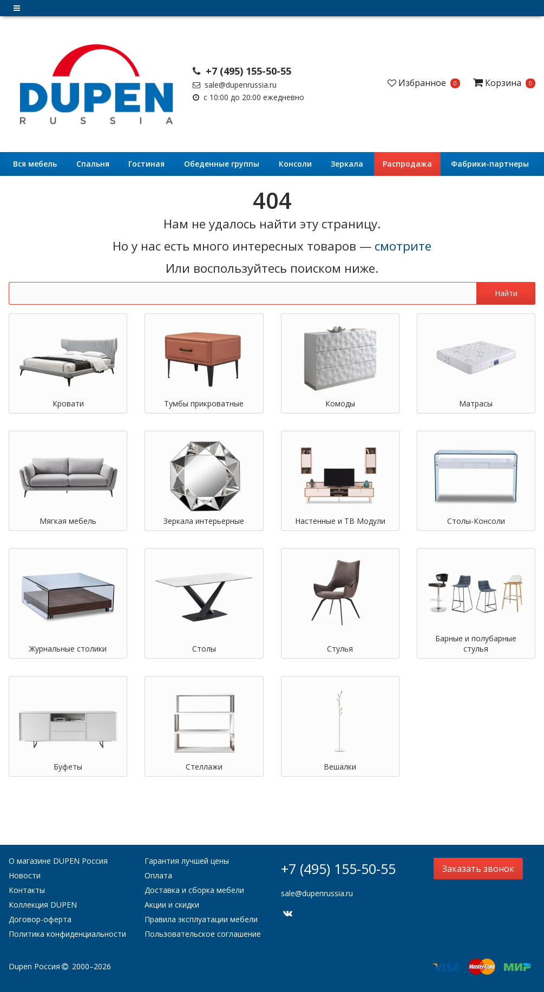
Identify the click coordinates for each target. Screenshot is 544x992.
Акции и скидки (172, 904)
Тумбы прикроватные (204, 403)
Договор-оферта (40, 919)
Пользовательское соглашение (203, 934)
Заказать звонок (478, 869)
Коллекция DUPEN (43, 904)
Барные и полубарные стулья (475, 643)
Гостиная (146, 164)
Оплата (158, 875)
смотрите (403, 246)
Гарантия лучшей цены (187, 861)
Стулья (340, 648)
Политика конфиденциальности (67, 934)
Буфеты (68, 766)
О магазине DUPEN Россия (58, 861)
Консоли (295, 164)
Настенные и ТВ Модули (340, 521)
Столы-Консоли (476, 521)
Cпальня (92, 164)
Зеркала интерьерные (203, 521)
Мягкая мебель (68, 521)
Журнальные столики (68, 648)
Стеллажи (204, 766)
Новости (25, 875)
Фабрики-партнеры (490, 164)
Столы (204, 648)
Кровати (68, 403)
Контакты (27, 890)
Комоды (340, 403)
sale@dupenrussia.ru (235, 85)
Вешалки (340, 766)
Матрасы (476, 403)
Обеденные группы (221, 164)
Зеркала (347, 164)
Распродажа (407, 164)
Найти (506, 293)
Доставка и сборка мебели (194, 890)
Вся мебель (35, 164)
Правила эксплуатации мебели (201, 919)
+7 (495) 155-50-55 (242, 70)
